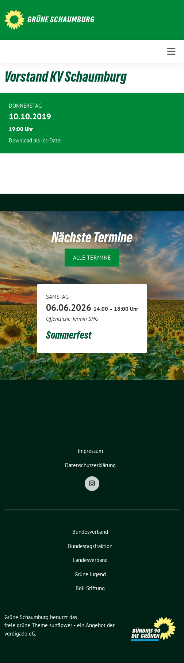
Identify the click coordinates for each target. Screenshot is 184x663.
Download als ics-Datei (35, 140)
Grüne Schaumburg (61, 19)
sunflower (60, 625)
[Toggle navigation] (171, 51)
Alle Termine (92, 257)
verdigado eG (19, 633)
